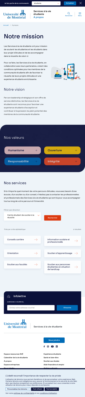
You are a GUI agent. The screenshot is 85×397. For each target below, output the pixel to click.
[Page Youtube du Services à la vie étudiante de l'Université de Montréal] (52, 347)
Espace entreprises (12, 365)
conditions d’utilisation (48, 393)
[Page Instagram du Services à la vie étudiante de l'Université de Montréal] (48, 347)
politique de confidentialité (24, 393)
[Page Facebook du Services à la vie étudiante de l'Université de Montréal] (44, 347)
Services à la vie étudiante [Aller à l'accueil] (42, 13)
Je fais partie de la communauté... (17, 3)
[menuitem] (22, 354)
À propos (15, 25)
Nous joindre (54, 340)
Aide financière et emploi (54, 365)
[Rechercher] (68, 14)
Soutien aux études (51, 361)
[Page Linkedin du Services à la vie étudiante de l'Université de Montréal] (57, 347)
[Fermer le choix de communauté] (79, 3)
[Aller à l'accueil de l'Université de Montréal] (14, 14)
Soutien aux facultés (17, 273)
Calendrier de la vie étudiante (16, 357)
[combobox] (46, 3)
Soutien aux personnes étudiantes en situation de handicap (58, 275)
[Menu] (78, 14)
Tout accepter (51, 389)
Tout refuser (37, 389)
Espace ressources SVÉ (13, 354)
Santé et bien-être (51, 357)
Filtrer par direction (12, 210)
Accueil (6, 25)
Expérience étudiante (52, 354)
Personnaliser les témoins (17, 389)
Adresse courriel (15, 302)
